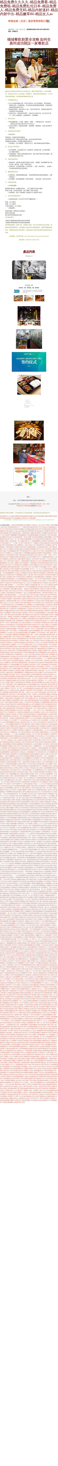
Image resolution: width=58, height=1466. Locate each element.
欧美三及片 (3, 561)
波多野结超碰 (42, 1048)
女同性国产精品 (17, 583)
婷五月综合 (4, 732)
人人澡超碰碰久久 (51, 1020)
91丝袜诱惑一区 (46, 720)
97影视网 (8, 792)
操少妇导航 (30, 875)
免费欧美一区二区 (16, 644)
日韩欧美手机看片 (50, 531)
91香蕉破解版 (32, 1024)
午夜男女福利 (22, 829)
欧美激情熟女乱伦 (13, 706)
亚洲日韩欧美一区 (21, 899)
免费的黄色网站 (22, 817)
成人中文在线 (21, 600)
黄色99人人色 (39, 923)
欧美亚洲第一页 (5, 1030)
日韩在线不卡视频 (23, 921)
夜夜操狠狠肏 (40, 833)
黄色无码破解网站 (12, 606)
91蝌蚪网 (14, 634)
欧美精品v (38, 688)
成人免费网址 (19, 545)
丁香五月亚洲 (31, 764)
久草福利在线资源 (42, 547)
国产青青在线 (27, 742)
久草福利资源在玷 (37, 583)
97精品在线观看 (26, 819)
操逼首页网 (27, 624)
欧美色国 (8, 855)
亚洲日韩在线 (52, 1011)
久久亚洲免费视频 (11, 817)
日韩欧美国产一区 (26, 929)
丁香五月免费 (27, 537)
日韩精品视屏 (31, 547)
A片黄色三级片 (41, 835)
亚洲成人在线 (47, 583)
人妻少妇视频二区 (39, 744)
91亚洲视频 (42, 567)
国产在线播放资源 (45, 529)
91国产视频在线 (40, 1096)
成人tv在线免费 (52, 907)
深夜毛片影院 (5, 728)
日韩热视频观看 (18, 672)
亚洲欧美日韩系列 (38, 975)
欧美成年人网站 (24, 696)
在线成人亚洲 (15, 929)
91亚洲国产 (7, 979)
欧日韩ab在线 (48, 672)
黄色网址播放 (29, 949)
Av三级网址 (6, 975)
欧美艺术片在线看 (41, 909)
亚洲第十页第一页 (35, 774)
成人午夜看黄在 (12, 608)
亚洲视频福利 (21, 535)
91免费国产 (19, 1060)
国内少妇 (42, 903)
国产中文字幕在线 (41, 527)
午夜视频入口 (53, 1034)
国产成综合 (10, 901)
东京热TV (37, 941)
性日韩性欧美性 (45, 728)
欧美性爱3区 (6, 873)
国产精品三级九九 (15, 674)
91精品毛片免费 (44, 589)
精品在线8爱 (9, 1009)
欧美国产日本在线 (44, 575)
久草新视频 (44, 997)
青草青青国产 (13, 841)
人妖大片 (40, 710)
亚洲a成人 (23, 752)
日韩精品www (4, 1036)
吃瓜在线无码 (29, 1016)
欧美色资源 (51, 684)
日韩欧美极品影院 (27, 800)
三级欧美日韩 (34, 668)
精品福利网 (48, 911)
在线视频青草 (11, 587)
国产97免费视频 (17, 575)
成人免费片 (40, 768)
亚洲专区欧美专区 (27, 931)
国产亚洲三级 (21, 1026)
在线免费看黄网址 (39, 577)
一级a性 (25, 589)
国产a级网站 (30, 676)
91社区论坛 (3, 750)
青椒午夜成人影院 (24, 1012)
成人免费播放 (24, 565)
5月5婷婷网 (6, 861)
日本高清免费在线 (36, 674)
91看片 (32, 802)
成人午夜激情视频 (48, 1082)
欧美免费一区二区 (16, 939)
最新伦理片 (23, 1046)
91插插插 (13, 656)
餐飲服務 (32, 504)
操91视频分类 (32, 881)
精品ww (21, 841)
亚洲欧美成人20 (36, 782)
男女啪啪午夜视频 (18, 529)
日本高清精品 (9, 624)
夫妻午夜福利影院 (39, 772)
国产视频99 (13, 921)
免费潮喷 (48, 577)
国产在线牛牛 (34, 869)
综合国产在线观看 (23, 1040)
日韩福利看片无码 (52, 573)
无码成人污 (45, 798)
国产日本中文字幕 (9, 955)
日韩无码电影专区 (32, 726)
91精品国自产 (16, 881)
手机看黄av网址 (28, 644)
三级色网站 (4, 748)
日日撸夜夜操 (42, 1001)
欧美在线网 (6, 1044)
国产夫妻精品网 (12, 991)
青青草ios (10, 885)
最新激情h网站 (22, 684)
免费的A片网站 (14, 807)
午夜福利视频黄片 (21, 626)
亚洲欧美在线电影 (20, 557)
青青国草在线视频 (23, 712)
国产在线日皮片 (12, 694)
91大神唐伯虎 (47, 875)
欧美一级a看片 (33, 694)
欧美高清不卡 (45, 620)
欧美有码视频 (34, 750)
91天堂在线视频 (24, 606)
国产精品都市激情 (24, 782)
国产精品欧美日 (39, 843)
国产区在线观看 (47, 704)
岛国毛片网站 (21, 764)
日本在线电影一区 (40, 933)
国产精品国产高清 (34, 943)
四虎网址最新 (20, 835)
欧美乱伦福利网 (27, 1054)
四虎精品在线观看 (25, 993)
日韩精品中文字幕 (26, 889)
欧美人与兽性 (20, 1016)
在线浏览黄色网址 (22, 804)
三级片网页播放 (53, 967)
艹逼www (26, 593)
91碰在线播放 (16, 1007)
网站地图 (33, 518)
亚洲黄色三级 (47, 809)
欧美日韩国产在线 (12, 782)
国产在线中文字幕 (16, 1030)
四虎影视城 (15, 700)
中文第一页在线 (38, 1086)
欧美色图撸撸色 (45, 700)
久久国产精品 (49, 981)
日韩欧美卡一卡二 (24, 833)
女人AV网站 (5, 847)
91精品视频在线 (34, 985)
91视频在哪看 (23, 630)
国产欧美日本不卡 (16, 770)
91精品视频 (32, 766)
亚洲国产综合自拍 (11, 1042)
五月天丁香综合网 (5, 529)
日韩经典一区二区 (38, 738)
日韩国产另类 (18, 885)
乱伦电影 (34, 1100)
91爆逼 (54, 597)
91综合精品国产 (14, 831)
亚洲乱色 (45, 716)
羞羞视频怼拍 (38, 1070)
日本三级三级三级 (28, 927)
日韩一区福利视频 (21, 1024)
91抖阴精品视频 (32, 1026)
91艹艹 (11, 543)
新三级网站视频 (48, 762)
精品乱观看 (53, 929)
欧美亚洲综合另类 (8, 604)
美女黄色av (35, 889)
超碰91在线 (34, 529)
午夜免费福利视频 (32, 535)
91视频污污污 (39, 935)
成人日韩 (18, 809)
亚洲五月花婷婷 (18, 867)
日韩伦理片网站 (21, 847)
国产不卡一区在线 (5, 981)
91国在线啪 (38, 875)
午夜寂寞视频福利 (47, 1014)
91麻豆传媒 (11, 837)
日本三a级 (30, 899)
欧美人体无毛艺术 (32, 1098)
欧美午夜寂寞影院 (15, 987)
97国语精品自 (43, 959)
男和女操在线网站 (13, 571)
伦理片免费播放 (15, 658)
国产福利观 (36, 1054)
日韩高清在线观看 (9, 676)
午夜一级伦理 (52, 650)
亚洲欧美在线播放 (12, 813)
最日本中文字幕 (39, 551)
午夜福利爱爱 (48, 551)
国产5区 (19, 551)
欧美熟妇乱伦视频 (47, 915)
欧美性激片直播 (29, 909)
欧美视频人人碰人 (27, 1066)
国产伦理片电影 (20, 1058)
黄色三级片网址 (42, 684)
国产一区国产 (34, 634)
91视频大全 (28, 730)
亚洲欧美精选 (49, 600)
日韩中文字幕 (50, 1066)
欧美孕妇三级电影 (21, 612)
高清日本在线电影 (12, 640)
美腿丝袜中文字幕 (35, 561)
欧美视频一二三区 (30, 710)
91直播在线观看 (5, 1052)
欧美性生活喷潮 (17, 772)
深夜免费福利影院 (33, 700)
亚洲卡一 (3, 1024)
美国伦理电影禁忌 (13, 811)
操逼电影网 (6, 895)
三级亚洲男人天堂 (11, 684)
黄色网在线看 (12, 678)
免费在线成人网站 (15, 933)
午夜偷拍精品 (19, 682)
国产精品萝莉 (13, 748)
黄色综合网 (42, 825)
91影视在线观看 (28, 1068)
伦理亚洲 (30, 891)
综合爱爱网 (42, 750)
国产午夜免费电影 (43, 664)
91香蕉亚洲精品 (48, 1070)
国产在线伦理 (40, 1028)
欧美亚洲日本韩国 (32, 1005)
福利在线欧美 (33, 670)
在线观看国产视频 (44, 694)
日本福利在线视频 (16, 1018)
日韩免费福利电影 (27, 933)
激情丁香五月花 (5, 889)
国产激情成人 (27, 788)
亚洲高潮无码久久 (13, 527)
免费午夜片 (23, 917)
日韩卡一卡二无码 (31, 893)
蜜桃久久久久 (13, 1012)
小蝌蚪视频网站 (36, 541)
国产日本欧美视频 (24, 903)
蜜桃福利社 (34, 903)
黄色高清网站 (38, 676)
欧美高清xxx (43, 722)
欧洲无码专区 (16, 819)
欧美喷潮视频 (11, 923)
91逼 (1, 676)
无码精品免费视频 (32, 1001)
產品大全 (22, 29)
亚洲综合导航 (27, 740)
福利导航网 (31, 618)
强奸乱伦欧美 (47, 971)
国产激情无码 (6, 871)
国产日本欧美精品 (23, 746)
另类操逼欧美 (6, 1066)
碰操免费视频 (28, 945)
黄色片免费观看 (45, 925)
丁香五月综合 (52, 887)
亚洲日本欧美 (51, 839)
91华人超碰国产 (40, 1016)
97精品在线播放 (5, 887)
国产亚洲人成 (39, 917)
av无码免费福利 (29, 688)
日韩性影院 (51, 821)
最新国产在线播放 (32, 1011)
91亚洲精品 (8, 963)
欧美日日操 (10, 941)
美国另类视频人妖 (49, 569)
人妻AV (54, 618)
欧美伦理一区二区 (36, 877)
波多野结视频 (44, 815)
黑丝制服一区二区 (39, 1036)
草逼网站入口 (9, 553)
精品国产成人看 (42, 1038)
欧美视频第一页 (7, 851)
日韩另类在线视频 (36, 682)
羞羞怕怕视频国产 (19, 1076)
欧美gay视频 (26, 674)
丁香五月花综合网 (48, 690)
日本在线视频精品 (31, 587)
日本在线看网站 (50, 985)
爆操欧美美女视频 (51, 845)
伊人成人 (12, 847)
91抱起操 (5, 569)
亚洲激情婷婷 (17, 736)
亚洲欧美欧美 (28, 744)
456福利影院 (36, 819)
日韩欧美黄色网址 (18, 843)
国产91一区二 (36, 939)
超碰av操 (52, 901)
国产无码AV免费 (30, 1038)
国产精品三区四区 (47, 688)
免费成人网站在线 (20, 547)
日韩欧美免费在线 (44, 543)
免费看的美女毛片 (41, 770)
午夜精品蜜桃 (48, 662)
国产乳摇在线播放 (24, 802)
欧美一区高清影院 (19, 857)
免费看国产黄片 (37, 811)
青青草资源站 (49, 899)
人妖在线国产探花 (52, 612)
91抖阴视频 (9, 859)
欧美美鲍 (14, 1026)
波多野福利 (17, 598)
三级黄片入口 (28, 971)
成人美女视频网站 (26, 758)
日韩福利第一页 (28, 885)
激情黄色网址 (13, 967)
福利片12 (15, 989)
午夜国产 (4, 993)
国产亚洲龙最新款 (51, 957)
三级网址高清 (9, 821)
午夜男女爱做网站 (8, 1102)
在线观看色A (54, 730)
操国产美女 (53, 563)
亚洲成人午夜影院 (17, 714)
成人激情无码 (36, 993)
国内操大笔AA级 (5, 565)
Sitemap (39, 506)
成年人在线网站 (7, 577)
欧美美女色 (37, 915)
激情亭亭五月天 (20, 1102)
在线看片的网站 (28, 915)
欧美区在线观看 (10, 1034)
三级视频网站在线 (11, 943)
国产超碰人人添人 (17, 1086)
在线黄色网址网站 (26, 831)
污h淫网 (2, 598)
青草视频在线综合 (21, 959)
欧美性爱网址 (16, 1054)
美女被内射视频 (27, 987)
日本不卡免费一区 (31, 963)
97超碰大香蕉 (43, 595)
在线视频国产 (34, 646)
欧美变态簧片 (53, 959)
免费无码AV (45, 1040)
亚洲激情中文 (12, 712)
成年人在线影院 (22, 907)
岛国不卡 (49, 638)
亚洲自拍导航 (51, 1094)
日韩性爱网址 (36, 987)
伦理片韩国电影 (14, 738)
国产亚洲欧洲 (36, 861)
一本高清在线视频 (48, 989)
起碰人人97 (23, 702)
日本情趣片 (53, 1012)
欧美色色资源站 (26, 732)
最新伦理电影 (42, 794)
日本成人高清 (50, 636)
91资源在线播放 (29, 591)
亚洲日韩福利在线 (5, 1007)
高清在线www (26, 720)
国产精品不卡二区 (13, 869)
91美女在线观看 (5, 839)
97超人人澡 (39, 642)
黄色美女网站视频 (17, 525)
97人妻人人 (46, 983)
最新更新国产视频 (9, 1060)
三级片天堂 (23, 567)
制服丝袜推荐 (50, 895)
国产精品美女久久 (24, 983)
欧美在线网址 (26, 883)
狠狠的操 (48, 802)
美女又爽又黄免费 (24, 622)
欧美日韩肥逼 (24, 995)
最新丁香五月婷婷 (31, 1080)
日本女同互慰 (47, 853)
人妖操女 (31, 977)
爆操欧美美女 (13, 1098)
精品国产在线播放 (8, 1058)
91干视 (6, 967)
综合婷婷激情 (33, 581)
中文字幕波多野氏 (38, 545)
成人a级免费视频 (5, 744)
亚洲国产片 (11, 1096)
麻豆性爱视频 (11, 897)
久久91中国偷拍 (41, 829)
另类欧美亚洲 (51, 770)
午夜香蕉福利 (36, 929)
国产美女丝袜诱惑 (46, 565)
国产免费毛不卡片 (16, 1003)
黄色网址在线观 (52, 991)
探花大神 (50, 692)
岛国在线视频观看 (37, 883)
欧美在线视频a (19, 997)
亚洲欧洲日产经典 (50, 539)
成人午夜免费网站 (15, 977)
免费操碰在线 (49, 827)
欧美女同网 (52, 1032)
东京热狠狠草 (21, 875)
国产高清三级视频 (26, 861)
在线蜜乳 (5, 778)
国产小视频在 (24, 1090)
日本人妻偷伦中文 (5, 1054)
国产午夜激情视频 (18, 953)
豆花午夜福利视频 (16, 975)
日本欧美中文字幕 (32, 608)
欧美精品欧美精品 (21, 837)
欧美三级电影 (39, 802)
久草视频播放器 (33, 959)
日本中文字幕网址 (8, 549)
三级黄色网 (33, 563)
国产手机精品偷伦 (49, 927)
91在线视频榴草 (18, 937)
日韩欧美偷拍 (13, 618)
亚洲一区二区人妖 (32, 722)
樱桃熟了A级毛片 (22, 1092)
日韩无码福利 (16, 1066)
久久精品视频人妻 (49, 710)
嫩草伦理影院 (26, 559)
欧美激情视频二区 (26, 569)
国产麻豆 (15, 662)
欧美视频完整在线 (12, 646)
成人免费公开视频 (23, 774)
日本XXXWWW (33, 1074)
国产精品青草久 (49, 1060)
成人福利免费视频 (8, 722)
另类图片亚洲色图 (17, 730)
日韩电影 (3, 1040)
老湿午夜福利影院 (24, 796)
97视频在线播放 (9, 610)
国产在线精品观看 (34, 817)
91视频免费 (39, 790)
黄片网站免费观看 (39, 885)
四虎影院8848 (20, 1034)
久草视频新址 (48, 883)
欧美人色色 (15, 780)
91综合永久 (47, 977)
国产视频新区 (38, 853)
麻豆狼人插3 (21, 947)
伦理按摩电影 (11, 1016)
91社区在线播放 (16, 895)
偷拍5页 (45, 999)
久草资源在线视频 (23, 754)
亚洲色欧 (3, 811)
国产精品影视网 (14, 1046)
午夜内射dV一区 (44, 559)
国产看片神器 (12, 1092)
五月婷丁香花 (34, 760)
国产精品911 (17, 636)
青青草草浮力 (36, 624)
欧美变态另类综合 (26, 571)
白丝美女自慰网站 (50, 923)
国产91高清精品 (21, 555)
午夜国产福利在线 (29, 937)
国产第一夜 (37, 698)
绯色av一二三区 (39, 784)
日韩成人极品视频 (51, 1016)
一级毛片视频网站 (9, 756)
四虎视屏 (19, 593)
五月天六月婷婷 (14, 602)
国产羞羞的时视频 (31, 849)
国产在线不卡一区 (19, 905)
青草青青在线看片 (5, 915)
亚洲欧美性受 (6, 1001)
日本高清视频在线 (32, 947)
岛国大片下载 (26, 1084)
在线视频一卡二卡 (9, 734)
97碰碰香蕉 (28, 911)
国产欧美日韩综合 (17, 871)
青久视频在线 (4, 1012)
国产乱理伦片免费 (49, 1086)
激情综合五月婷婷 (5, 575)
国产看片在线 (31, 957)
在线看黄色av (13, 893)
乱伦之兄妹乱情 (34, 614)
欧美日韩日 (20, 656)
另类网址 (14, 887)
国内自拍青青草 (52, 1076)
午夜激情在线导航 (12, 1094)
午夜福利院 (17, 698)
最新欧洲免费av (22, 943)
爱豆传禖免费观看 (47, 758)
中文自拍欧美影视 (38, 539)
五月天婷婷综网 (42, 839)
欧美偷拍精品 (19, 549)
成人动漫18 (39, 662)
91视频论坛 (7, 662)
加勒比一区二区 (16, 798)
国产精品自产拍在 (31, 919)
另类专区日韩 (52, 1038)
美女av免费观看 (38, 1030)
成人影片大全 (20, 1080)
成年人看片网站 (46, 630)
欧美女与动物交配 (39, 891)
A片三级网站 (23, 618)
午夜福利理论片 (52, 823)
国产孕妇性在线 (31, 879)
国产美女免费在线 (18, 949)
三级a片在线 (28, 545)
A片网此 (33, 796)
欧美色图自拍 (44, 965)
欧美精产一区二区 (34, 579)
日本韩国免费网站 (36, 983)
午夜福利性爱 (44, 646)
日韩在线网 (7, 945)
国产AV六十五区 (28, 853)
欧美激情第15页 (29, 1096)
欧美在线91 (31, 917)
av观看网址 (48, 871)
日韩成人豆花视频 (20, 573)
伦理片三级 (26, 575)
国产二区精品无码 (24, 762)
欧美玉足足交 (8, 786)
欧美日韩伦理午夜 (11, 581)
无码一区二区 (42, 585)
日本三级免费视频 (11, 774)
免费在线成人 (4, 738)
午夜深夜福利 (50, 835)
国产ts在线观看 (15, 758)
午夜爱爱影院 (6, 716)
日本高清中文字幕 (5, 843)
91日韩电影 (49, 1078)
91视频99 (27, 620)
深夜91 (34, 654)
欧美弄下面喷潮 (33, 865)
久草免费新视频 (45, 702)
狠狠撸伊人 (14, 825)
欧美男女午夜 (13, 1074)
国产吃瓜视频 (35, 620)
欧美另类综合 (43, 951)
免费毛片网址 (4, 541)
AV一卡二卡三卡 (38, 569)
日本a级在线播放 (46, 873)
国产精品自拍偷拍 (30, 845)
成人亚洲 (22, 686)
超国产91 (29, 718)
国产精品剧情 (24, 664)
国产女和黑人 (5, 1056)
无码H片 (49, 825)
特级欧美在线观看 (5, 620)
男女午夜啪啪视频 (35, 1040)
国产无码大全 (38, 597)
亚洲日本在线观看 (47, 706)
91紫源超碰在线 (29, 923)
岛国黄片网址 (31, 666)
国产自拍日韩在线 (11, 907)
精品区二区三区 (32, 734)
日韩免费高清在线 (16, 927)
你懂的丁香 (37, 1072)
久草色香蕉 (34, 1084)
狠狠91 (42, 985)
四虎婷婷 (15, 696)
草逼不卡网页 (27, 815)
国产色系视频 (38, 690)
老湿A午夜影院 (39, 899)
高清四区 (3, 630)
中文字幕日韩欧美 (5, 660)
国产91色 (16, 995)
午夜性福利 (11, 1038)
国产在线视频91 (7, 867)
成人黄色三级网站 (13, 563)
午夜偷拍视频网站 (34, 804)
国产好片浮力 (40, 549)
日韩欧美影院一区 (29, 708)
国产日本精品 (23, 1094)
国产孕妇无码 (28, 1086)
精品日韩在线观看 (20, 726)
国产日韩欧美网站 (40, 692)
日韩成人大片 (24, 925)
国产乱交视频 (28, 897)
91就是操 (42, 726)
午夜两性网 (18, 654)
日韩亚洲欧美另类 (36, 716)
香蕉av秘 (42, 1084)
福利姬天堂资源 (52, 658)
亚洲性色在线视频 (46, 855)
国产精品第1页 (31, 901)
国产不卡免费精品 (43, 766)
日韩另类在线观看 (47, 1092)
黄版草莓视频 (39, 1060)
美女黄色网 (15, 999)
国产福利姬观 (29, 531)
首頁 (16, 29)
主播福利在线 (11, 1024)
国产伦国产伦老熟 (34, 724)
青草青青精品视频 (43, 563)
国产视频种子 (32, 632)
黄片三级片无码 (6, 614)
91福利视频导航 (20, 718)
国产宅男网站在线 (8, 654)
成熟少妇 (32, 778)
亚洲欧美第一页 (47, 606)
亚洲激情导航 (9, 1005)
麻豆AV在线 (49, 744)
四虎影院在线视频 (35, 1042)
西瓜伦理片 (51, 760)
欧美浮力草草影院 (9, 626)
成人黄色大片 (39, 555)
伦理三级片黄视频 (27, 698)
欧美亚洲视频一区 (28, 770)
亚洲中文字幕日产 (39, 895)
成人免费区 (49, 764)
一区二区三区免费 (46, 889)
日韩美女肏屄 (40, 600)
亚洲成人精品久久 (35, 1044)
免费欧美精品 (21, 879)
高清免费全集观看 (21, 632)
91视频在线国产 (7, 636)
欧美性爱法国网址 (43, 893)
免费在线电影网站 (8, 742)
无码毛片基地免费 (20, 666)
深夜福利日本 (42, 973)
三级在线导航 (13, 622)
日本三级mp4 (38, 1068)
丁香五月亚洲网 (44, 1098)
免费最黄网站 (44, 732)
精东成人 (11, 740)
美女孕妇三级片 (35, 925)
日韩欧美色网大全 (42, 708)
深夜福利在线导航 (51, 1084)
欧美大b (37, 792)
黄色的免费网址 (41, 612)
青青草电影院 (24, 869)
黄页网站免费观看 (22, 650)
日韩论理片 (53, 1007)
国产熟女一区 (22, 967)
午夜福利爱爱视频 (41, 778)
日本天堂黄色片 (40, 736)
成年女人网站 (45, 754)
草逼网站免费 (44, 626)
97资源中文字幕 (16, 873)
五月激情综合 (5, 969)
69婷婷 (22, 839)
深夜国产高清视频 (47, 541)
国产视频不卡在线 (27, 1070)
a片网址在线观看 (14, 569)
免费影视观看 (39, 927)
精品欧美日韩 (32, 1048)
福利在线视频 (29, 935)
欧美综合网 (49, 903)
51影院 (37, 855)
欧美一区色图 (33, 1090)
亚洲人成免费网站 (51, 1022)
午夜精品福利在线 (42, 1009)
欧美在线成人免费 (15, 559)
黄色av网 (52, 813)
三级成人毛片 (44, 1056)
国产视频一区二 (29, 1060)
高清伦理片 (33, 664)
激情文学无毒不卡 (7, 642)
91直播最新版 (11, 551)
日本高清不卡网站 (18, 935)
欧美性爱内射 (46, 931)
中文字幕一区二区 (27, 895)
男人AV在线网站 (13, 917)
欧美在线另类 (40, 764)
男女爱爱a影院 (35, 863)
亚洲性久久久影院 (38, 827)
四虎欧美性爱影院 (15, 1072)
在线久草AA (46, 740)
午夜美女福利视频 (11, 823)
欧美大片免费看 (37, 841)
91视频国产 (51, 794)
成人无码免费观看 (47, 1072)
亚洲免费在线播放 (48, 718)
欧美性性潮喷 (29, 648)
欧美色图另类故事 (47, 941)
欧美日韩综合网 (25, 999)
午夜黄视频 (53, 525)
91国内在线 (25, 1044)
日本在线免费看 (53, 947)
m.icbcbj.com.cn (25, 504)
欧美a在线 (53, 559)
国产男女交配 (8, 531)
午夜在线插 (31, 662)
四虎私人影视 (32, 823)
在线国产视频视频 (11, 535)
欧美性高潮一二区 (40, 756)
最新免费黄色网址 (35, 593)
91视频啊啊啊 (41, 845)
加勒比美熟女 (47, 1003)
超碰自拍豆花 (15, 752)
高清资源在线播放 (18, 660)
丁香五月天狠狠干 (35, 1014)
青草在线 (13, 728)
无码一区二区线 (25, 658)
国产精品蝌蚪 (47, 877)
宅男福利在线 (26, 863)
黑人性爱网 (25, 1007)
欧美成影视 (3, 1038)
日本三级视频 (17, 853)
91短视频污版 (8, 857)
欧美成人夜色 (52, 879)
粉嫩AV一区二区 (44, 730)
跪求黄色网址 (26, 1100)
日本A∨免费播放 (21, 973)
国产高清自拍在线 (20, 821)
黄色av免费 (8, 698)
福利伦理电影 (38, 1050)
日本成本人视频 (25, 961)
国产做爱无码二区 (39, 1078)
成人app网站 (18, 740)
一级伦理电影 (28, 871)
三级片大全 (42, 1090)
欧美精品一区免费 (12, 1032)
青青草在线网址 (43, 1100)
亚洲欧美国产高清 (47, 622)
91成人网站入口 (43, 581)
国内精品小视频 (51, 549)
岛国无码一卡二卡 (43, 680)
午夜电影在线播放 (22, 766)
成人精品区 (46, 682)
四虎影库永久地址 (35, 616)
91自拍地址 (3, 925)
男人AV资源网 (43, 869)
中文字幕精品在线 (46, 819)
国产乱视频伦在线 (28, 792)
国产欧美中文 (46, 1064)
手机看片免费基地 (27, 597)
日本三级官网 (45, 602)
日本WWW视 (31, 557)
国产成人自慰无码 (42, 901)
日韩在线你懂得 (10, 1048)
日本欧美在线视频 (9, 710)
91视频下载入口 (25, 541)
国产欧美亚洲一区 (39, 638)
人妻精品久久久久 (36, 989)
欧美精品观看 (12, 1088)
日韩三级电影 (15, 889)
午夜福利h (16, 616)
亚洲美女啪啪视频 (17, 744)
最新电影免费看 (9, 809)
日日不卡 (39, 557)
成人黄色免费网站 (8, 788)
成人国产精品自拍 (15, 1084)
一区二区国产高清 (18, 981)
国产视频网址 (40, 957)
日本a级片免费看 (42, 879)
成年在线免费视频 (34, 630)
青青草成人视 (34, 1007)
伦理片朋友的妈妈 (45, 598)
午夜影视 (8, 634)
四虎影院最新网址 (12, 762)
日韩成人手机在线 (29, 768)
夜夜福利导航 (34, 1056)
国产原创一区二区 (39, 1022)
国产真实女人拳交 (8, 1028)
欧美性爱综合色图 (23, 1042)
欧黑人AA (35, 636)
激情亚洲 (54, 1050)
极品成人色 (45, 1062)
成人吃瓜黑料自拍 (51, 628)
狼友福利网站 (47, 553)
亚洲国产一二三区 (13, 585)
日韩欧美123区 (47, 939)
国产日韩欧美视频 (15, 668)
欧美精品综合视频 (33, 728)
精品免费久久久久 (20, 1028)
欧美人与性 (45, 712)
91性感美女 (18, 742)
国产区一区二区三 (17, 688)
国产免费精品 (53, 951)
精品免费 (55, 809)
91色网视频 (26, 553)
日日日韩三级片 (25, 595)
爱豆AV (2, 1009)
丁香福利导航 (28, 1050)
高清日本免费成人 (35, 712)
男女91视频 (32, 650)
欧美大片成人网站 (39, 1066)
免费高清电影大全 (44, 847)
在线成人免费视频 (27, 1022)
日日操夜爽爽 (19, 604)
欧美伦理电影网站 (16, 815)
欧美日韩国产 (39, 672)
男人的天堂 (28, 953)
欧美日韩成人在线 (18, 1078)
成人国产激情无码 (40, 591)
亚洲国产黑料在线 (14, 1062)
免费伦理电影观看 (37, 610)
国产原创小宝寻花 (27, 1036)
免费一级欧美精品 (35, 696)
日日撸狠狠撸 (39, 977)
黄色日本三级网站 (13, 1014)
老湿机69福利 (20, 676)
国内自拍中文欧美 (13, 561)
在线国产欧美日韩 (11, 704)
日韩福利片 (9, 598)
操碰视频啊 (26, 716)
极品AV (33, 833)
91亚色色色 (3, 1014)
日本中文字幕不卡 (35, 921)
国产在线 (6, 927)
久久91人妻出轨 (24, 951)
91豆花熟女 (47, 784)
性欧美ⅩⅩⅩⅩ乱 (46, 863)
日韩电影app (29, 941)
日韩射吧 (50, 585)
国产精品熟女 (4, 931)
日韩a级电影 (24, 1062)
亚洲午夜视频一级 (12, 686)
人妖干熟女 (19, 923)
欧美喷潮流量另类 (18, 845)
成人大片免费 (9, 690)
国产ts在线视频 (6, 780)
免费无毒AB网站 (36, 533)
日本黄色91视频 (5, 825)
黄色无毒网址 (23, 913)
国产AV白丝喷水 (50, 975)
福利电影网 (36, 873)
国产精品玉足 (51, 851)
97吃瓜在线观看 (29, 981)
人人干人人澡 (42, 823)
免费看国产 (15, 1001)
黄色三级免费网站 (18, 620)
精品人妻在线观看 (16, 652)
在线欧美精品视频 (13, 993)
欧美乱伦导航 (48, 945)
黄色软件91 (51, 722)
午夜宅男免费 (48, 867)
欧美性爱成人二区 (16, 883)
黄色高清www (52, 829)
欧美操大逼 (50, 591)
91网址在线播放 (29, 805)
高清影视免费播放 (38, 537)
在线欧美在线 (30, 991)
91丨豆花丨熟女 (30, 835)
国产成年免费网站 (43, 734)
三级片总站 (3, 527)
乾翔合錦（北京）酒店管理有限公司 (28, 20)
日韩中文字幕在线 (17, 945)
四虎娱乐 (8, 714)
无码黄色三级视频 (46, 961)
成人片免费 (13, 1056)
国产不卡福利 (24, 585)
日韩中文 (55, 726)
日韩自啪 (13, 879)
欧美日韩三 (40, 660)
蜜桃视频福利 (9, 573)
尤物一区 (17, 543)
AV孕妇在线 (6, 798)
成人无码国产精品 (8, 682)
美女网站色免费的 (11, 628)
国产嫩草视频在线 (28, 855)
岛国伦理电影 (8, 768)
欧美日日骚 (21, 680)
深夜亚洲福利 (13, 833)
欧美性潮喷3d (31, 1028)
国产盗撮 (50, 632)
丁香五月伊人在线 (5, 881)
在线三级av (27, 1064)
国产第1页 (34, 575)
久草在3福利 (26, 760)
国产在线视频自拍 (47, 1044)
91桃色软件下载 (17, 855)
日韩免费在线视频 (28, 756)
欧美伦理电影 (20, 1038)
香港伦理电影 (35, 813)
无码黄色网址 (11, 919)
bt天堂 (17, 1090)
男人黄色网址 (43, 887)
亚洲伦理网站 (8, 905)
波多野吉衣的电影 (19, 642)
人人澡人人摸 (26, 654)
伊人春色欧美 (27, 975)
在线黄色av (26, 1003)
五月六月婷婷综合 (22, 865)
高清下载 (38, 618)
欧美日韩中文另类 (51, 686)
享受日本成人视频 (8, 726)
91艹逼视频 (34, 543)
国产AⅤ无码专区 (5, 1086)
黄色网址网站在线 (43, 905)
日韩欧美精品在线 (27, 1020)
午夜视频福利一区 (42, 1034)
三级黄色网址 (25, 533)
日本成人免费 (4, 807)
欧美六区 (49, 833)
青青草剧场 (19, 708)
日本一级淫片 (32, 837)
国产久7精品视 (8, 965)
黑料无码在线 (20, 955)
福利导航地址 (53, 837)
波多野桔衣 (44, 943)
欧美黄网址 (30, 555)
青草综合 (7, 1070)
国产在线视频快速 (47, 1018)
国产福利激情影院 (40, 648)
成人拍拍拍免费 (9, 957)
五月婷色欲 (10, 877)
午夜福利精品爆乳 (42, 714)
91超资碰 (48, 604)
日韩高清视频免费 (28, 652)
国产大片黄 (19, 1096)
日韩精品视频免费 (9, 1011)
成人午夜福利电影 (8, 1050)
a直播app (8, 819)
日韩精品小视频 (42, 650)
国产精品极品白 (42, 967)
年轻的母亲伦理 (37, 571)
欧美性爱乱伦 (21, 678)
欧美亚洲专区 (24, 750)
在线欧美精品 (6, 800)
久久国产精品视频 (42, 656)
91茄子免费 (8, 702)
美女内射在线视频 (5, 1022)
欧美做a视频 (51, 750)
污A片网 (6, 879)
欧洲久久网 (8, 776)
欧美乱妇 (42, 636)
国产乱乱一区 (44, 788)
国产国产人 (37, 931)
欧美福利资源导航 (34, 913)
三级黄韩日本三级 (32, 847)
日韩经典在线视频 (35, 1092)
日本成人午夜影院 (30, 748)
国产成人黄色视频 (5, 999)
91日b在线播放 (37, 718)
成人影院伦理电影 (19, 851)
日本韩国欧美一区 (14, 732)
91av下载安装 (34, 640)
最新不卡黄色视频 (11, 947)
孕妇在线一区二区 (44, 670)
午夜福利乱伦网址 (39, 969)
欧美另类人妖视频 (45, 640)
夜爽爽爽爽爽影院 (42, 1058)
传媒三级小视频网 (32, 821)
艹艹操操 (23, 527)
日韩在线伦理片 (42, 752)
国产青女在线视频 (42, 859)
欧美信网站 (27, 525)
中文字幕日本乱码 (20, 957)
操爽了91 (11, 899)
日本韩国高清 (39, 805)
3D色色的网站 (51, 1090)
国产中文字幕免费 (15, 931)
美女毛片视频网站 (19, 963)
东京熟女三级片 (28, 772)
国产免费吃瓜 (46, 618)
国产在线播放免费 (38, 953)
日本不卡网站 (45, 525)
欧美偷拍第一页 (17, 716)
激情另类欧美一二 (13, 595)
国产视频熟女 (27, 636)
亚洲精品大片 (51, 648)
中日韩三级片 (38, 971)
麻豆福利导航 (21, 638)
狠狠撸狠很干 (32, 752)
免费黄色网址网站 (48, 557)
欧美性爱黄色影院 (29, 714)
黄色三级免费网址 (47, 774)
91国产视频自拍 (35, 565)
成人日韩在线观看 (21, 1048)
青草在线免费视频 (35, 798)
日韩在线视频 (32, 684)
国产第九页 (13, 638)
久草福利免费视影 (39, 604)
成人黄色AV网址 (10, 650)
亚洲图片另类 (12, 746)
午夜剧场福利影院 (9, 973)
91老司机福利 (4, 758)
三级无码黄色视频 (19, 776)
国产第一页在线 (32, 973)
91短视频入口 (11, 865)
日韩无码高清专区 (15, 760)
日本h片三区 (44, 1054)
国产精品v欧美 (12, 802)
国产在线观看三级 (52, 654)
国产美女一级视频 (6, 616)
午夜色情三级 (35, 720)
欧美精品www (27, 1030)
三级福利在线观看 (11, 600)
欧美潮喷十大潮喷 (43, 857)
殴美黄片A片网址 (10, 766)
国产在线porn (36, 1064)
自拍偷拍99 (44, 724)
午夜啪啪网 (39, 867)
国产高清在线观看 (50, 843)
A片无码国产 (48, 881)
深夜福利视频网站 (31, 857)
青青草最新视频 (49, 1030)
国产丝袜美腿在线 (8, 545)
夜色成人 (47, 660)
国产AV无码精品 (22, 581)
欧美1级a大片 (28, 843)
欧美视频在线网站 (24, 989)
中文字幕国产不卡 (15, 720)
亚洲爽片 (41, 919)
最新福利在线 (22, 662)
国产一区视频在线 (31, 776)
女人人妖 (22, 1001)
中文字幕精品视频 (13, 664)
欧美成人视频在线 (24, 1056)
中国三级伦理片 (33, 1094)
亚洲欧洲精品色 (5, 652)
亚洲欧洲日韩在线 (47, 698)
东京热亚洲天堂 (10, 555)
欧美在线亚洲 (42, 1024)
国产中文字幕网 (31, 1034)
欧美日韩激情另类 (48, 811)
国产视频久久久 (22, 728)
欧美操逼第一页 (50, 738)
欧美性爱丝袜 (6, 805)
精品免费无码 (40, 628)
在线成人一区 (50, 666)
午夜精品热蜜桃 (33, 589)
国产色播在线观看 (30, 656)
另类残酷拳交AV (29, 867)
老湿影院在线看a (30, 955)
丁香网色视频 (24, 561)
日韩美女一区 (36, 525)
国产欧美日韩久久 (24, 813)
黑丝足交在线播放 (39, 573)
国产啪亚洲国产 (22, 694)
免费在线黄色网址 (43, 963)
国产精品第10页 (16, 1070)
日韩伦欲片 (8, 985)
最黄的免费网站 (35, 754)
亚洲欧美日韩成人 (36, 762)
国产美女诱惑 (8, 995)
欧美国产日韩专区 (38, 1052)
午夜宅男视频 (36, 1018)
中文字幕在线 (28, 979)
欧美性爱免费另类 (50, 805)
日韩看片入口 (27, 939)
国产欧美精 (35, 788)
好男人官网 (35, 965)
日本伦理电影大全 (51, 736)
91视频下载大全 (39, 871)
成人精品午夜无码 (39, 800)
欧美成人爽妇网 (20, 690)
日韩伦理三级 (13, 796)
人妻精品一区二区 (30, 660)
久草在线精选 (53, 997)
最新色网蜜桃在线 (50, 768)
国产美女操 (34, 595)
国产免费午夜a (20, 1011)
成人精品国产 (37, 831)
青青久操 (48, 969)
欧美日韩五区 (23, 1032)
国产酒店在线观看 (5, 845)
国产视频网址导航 (18, 911)
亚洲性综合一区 (22, 823)
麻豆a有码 (8, 937)
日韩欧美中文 (34, 951)
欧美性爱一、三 (12, 875)
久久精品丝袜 (24, 985)
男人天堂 (54, 1005)
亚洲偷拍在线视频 (29, 549)
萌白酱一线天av (30, 628)
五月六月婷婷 (38, 644)
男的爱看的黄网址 (36, 1012)
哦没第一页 (46, 644)
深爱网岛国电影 (21, 891)
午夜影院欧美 (34, 887)
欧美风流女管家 (43, 587)
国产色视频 (10, 557)
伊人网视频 (25, 668)
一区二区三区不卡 (42, 796)
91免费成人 (48, 545)
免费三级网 (25, 670)
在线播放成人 (52, 527)
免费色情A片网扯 (47, 782)
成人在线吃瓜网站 (17, 979)
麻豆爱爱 (14, 754)
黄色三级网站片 (6, 688)
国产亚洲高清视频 (44, 1005)
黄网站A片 (52, 674)
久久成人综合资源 (19, 531)
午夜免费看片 (40, 666)
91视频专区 (44, 1032)
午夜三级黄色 (36, 602)
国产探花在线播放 (23, 1088)
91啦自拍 (21, 748)
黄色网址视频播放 (8, 849)
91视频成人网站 (43, 837)
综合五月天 (5, 883)
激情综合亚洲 (34, 1088)
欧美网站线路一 (53, 778)
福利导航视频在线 (38, 911)
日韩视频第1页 (52, 752)
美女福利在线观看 (44, 1046)
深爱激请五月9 (12, 983)
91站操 (40, 1003)
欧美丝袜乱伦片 (18, 859)
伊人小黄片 (43, 760)
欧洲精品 (28, 841)
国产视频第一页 (39, 945)
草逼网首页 (29, 577)
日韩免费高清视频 (18, 909)
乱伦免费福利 (38, 1082)
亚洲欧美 (27, 1009)
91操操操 (18, 670)
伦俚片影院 (35, 732)
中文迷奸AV (8, 583)
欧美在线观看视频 (28, 736)
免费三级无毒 (16, 800)
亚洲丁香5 (31, 790)
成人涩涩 (19, 756)
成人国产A (14, 790)
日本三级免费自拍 (5, 1078)
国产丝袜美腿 (38, 809)
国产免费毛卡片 (18, 784)
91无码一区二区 (23, 778)
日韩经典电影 (44, 614)
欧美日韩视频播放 (41, 652)
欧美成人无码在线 (20, 722)
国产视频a (25, 614)
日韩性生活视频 (39, 979)
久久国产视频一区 (50, 1052)
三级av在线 (34, 559)
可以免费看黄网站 (47, 921)
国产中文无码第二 (12, 630)
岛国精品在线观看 (36, 553)
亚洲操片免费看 (30, 1058)
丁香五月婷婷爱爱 (15, 1020)
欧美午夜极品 (31, 829)
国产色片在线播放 (26, 1052)
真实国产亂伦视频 (12, 951)
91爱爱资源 (33, 585)
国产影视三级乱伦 (35, 606)
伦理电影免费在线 (31, 680)
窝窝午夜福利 (28, 1078)
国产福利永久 (8, 1076)
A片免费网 (11, 835)
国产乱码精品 (15, 839)
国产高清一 (22, 692)
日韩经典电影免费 (5, 911)
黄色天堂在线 (20, 648)
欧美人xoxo (30, 692)
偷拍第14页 (44, 813)
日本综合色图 (52, 913)
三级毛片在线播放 (5, 909)
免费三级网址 (47, 597)
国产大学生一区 (20, 941)
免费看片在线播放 (8, 670)
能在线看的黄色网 (13, 567)
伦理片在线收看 (46, 804)
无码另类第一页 (14, 541)
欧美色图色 (19, 897)
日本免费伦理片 (44, 668)
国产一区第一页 (50, 555)
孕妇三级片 (51, 1024)
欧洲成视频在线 (53, 746)
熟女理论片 (7, 730)
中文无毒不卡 (8, 784)
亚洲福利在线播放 (23, 887)
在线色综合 (22, 1098)
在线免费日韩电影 (16, 589)
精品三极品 (25, 798)
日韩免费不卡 (37, 758)
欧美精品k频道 (11, 804)
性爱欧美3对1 (9, 1090)
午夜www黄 (23, 700)
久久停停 (16, 965)
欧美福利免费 (17, 537)
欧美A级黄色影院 (14, 533)
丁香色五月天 (42, 776)
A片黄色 (6, 933)
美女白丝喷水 (16, 1022)
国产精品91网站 (5, 754)
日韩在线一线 (42, 907)
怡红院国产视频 (44, 1007)
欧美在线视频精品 (34, 626)
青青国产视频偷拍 (20, 901)
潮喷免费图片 (48, 537)
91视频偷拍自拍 (29, 672)
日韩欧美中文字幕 (52, 885)
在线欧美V (47, 610)
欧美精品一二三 (42, 658)
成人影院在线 (32, 967)
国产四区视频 (43, 821)
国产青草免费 (23, 724)
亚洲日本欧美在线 (32, 598)
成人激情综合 (19, 1050)
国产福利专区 (20, 587)
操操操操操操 (5, 656)
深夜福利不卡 (50, 891)
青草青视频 (27, 610)
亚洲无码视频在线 (27, 809)
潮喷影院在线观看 (42, 955)
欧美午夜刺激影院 (44, 807)
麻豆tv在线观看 (30, 1076)
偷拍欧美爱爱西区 (49, 642)
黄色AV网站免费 (24, 646)
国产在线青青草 (44, 1088)
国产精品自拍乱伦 (51, 1028)
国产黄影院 (19, 971)
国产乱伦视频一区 (20, 1005)
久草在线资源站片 (46, 792)
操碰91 (24, 598)
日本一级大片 (42, 849)
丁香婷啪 (17, 877)
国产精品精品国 (45, 579)
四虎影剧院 (8, 736)
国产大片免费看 (12, 1040)
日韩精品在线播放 (11, 680)
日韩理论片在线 (24, 640)
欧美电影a (49, 800)
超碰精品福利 (11, 708)
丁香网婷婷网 (32, 907)
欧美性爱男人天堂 (44, 535)
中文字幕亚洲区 (36, 622)
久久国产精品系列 (5, 696)
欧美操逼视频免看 (14, 750)
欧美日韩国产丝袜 (50, 937)
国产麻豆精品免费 (41, 991)
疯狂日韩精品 (6, 700)
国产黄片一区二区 (13, 539)
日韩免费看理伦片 (51, 1036)
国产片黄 (22, 893)
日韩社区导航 (19, 610)
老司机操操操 (28, 784)
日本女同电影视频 (34, 1032)
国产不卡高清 (15, 961)
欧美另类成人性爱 (9, 648)
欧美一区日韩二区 (24, 825)
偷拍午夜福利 (46, 1042)
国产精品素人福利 (35, 995)
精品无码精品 (29, 851)
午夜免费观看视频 (25, 965)
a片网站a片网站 (18, 768)
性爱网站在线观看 (47, 533)
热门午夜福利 (43, 608)
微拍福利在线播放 (50, 742)
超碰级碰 (8, 1082)
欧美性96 (45, 674)
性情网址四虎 (53, 1054)
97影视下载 (53, 620)
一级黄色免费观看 (42, 748)
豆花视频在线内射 (26, 827)
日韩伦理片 (21, 628)
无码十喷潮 (17, 597)
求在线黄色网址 (17, 792)
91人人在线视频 (27, 873)
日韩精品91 (45, 995)
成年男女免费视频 (15, 863)
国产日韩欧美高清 (19, 577)
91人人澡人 (26, 583)
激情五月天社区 (18, 591)
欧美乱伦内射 (41, 654)
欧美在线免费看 (17, 614)
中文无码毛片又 (17, 1082)
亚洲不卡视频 (54, 614)
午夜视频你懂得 (36, 706)
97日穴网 (16, 985)
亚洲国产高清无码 (36, 999)
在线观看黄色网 (47, 561)
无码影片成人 (35, 961)
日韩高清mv (39, 937)
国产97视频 (8, 853)
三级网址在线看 (15, 969)
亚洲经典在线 (11, 593)
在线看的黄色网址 (43, 1080)
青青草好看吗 (4, 841)
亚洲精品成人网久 (31, 905)
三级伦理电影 (9, 547)
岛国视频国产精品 (24, 634)
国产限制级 (52, 748)
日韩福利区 (6, 589)
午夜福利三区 (46, 987)
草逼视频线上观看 (9, 612)
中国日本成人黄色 (26, 969)
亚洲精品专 (49, 772)
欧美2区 (24, 881)
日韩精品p (54, 694)
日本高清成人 (42, 632)
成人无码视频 (35, 997)
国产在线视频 (42, 1011)
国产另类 (24, 977)
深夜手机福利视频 (26, 539)
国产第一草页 (4, 622)
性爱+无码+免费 (15, 1036)
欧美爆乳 (16, 702)
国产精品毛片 (52, 1001)
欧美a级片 (30, 573)
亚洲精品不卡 (42, 947)
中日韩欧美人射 (5, 961)
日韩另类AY (20, 710)
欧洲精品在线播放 (45, 780)
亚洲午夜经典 (50, 897)
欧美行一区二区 (32, 678)
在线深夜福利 (8, 597)
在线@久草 (42, 1094)
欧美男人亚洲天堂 (5, 953)
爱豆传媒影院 (24, 563)
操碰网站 (40, 881)
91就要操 (27, 682)
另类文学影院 (39, 949)
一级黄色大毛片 (10, 971)
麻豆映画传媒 (4, 831)
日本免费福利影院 (21, 579)
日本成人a (31, 612)
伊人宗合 (3, 919)
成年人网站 (45, 624)
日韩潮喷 (48, 726)
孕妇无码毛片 (30, 642)
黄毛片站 (46, 1012)
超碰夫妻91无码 (48, 571)
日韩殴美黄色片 (52, 909)
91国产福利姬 (41, 686)
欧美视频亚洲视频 (27, 1072)
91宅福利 (27, 529)
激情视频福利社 (5, 1018)
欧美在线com (13, 778)
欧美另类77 (36, 815)
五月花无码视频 (16, 1044)
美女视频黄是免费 (12, 724)
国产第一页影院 (9, 718)
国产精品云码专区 (38, 742)
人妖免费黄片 (51, 756)
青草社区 (9, 537)
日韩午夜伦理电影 (47, 593)
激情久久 (8, 989)
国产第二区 (18, 788)
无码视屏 (28, 997)
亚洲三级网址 (15, 861)
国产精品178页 (7, 591)
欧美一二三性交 (20, 849)
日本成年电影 (11, 959)
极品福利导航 (13, 692)
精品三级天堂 (48, 790)
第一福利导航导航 (30, 859)
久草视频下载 (27, 1018)
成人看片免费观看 (35, 704)
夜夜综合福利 (39, 981)
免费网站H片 (31, 600)
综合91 (33, 658)
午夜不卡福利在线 (9, 891)
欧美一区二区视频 (21, 794)
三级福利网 (47, 935)
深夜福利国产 (11, 579)
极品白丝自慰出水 (50, 979)
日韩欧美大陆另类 (8, 666)
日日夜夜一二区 (28, 1082)
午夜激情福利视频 (19, 786)
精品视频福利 (21, 608)
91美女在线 (35, 780)
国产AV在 (34, 1003)
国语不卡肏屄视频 (33, 702)
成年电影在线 (31, 527)
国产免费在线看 (41, 1076)
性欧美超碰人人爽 (47, 861)
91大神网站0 (15, 565)
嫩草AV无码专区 (16, 1100)
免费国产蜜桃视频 (39, 897)
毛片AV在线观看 (9, 794)
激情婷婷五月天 (28, 551)
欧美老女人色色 (44, 865)
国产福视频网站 (5, 1003)
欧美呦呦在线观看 (45, 634)
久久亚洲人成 (11, 632)
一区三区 (44, 746)
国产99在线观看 (49, 949)
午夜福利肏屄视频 (11, 764)
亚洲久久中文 (23, 1074)
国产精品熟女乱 (17, 915)
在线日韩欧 (18, 553)
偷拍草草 (6, 658)
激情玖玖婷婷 (20, 919)
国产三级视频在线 (35, 746)
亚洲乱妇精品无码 (5, 772)
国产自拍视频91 (21, 734)
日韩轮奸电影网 (25, 706)
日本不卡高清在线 (11, 829)
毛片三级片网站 (33, 567)
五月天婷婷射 (46, 841)
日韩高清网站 (37, 740)
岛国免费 (54, 841)
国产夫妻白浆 (25, 543)
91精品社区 (8, 672)
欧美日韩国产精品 (46, 817)
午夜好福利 (29, 690)
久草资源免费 (19, 624)
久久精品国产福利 (40, 851)
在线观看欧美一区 (47, 831)
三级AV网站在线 (30, 686)
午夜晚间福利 (48, 676)
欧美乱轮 (33, 1009)
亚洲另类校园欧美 (25, 811)
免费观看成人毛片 (13, 925)
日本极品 (3, 959)
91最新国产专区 (9, 997)
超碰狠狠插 (46, 1050)
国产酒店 (47, 953)
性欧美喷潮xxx (42, 786)
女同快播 (35, 730)
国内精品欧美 (39, 531)
